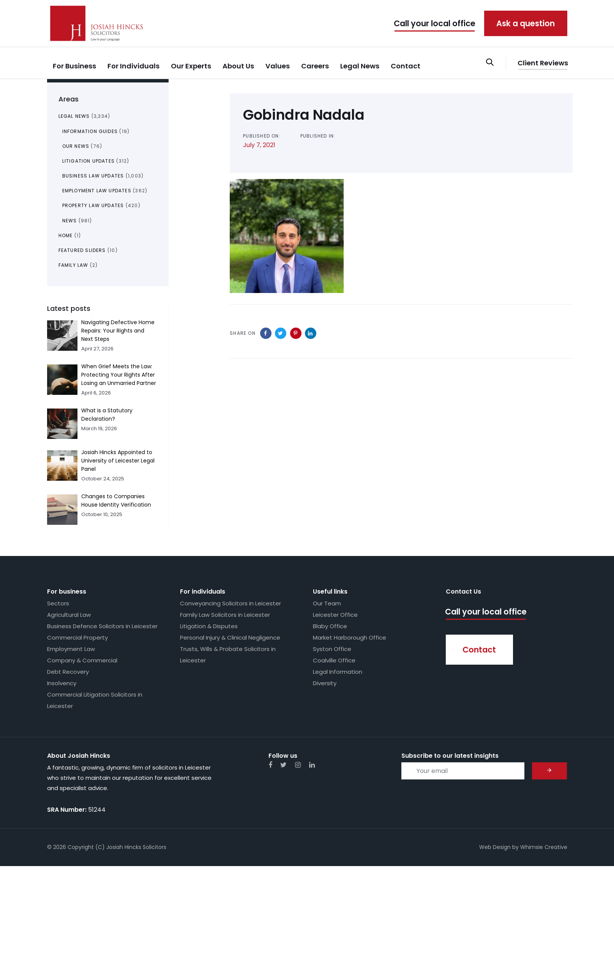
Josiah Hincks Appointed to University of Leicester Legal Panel (118, 460)
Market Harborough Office (349, 637)
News (69, 220)
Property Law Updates (93, 205)
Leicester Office (335, 615)
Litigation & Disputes (209, 626)
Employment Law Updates (96, 190)
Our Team (327, 603)
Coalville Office (334, 660)
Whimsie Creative (543, 847)
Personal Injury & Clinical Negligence (230, 637)
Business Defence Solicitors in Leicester (102, 626)
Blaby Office (330, 626)
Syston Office (332, 649)
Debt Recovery (68, 672)
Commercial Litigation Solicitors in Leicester (94, 700)
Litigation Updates (88, 161)
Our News (76, 146)
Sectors (58, 603)
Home (65, 235)
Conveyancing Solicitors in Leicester (230, 603)
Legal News (74, 116)
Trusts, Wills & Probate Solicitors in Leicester (228, 654)
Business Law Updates (93, 176)
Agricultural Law (69, 615)
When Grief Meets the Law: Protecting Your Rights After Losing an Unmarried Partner (118, 375)
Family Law (73, 265)
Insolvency (61, 683)
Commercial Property (77, 637)
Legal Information (337, 672)
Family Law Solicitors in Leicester (225, 615)
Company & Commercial (82, 660)
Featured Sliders (82, 250)
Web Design (495, 847)
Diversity (324, 683)
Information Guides (90, 131)
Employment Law (71, 649)
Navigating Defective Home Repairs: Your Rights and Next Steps (118, 330)
